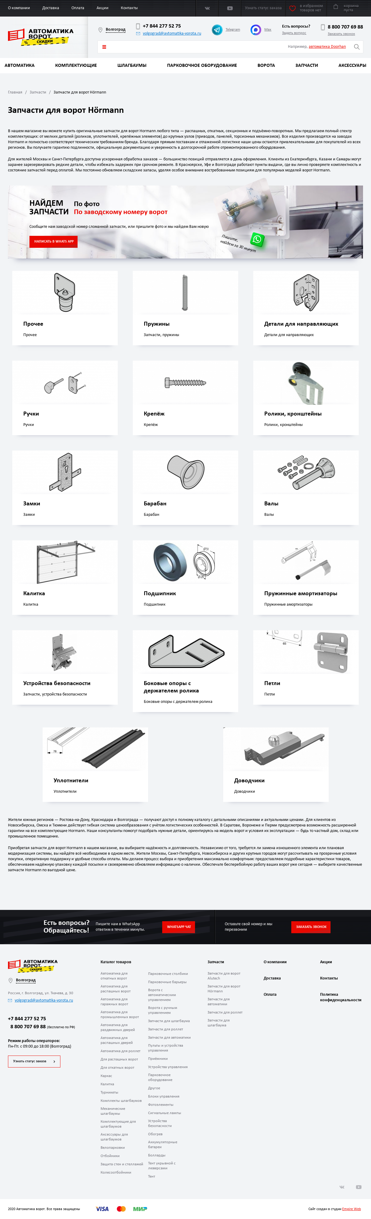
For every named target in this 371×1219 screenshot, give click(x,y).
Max (261, 30)
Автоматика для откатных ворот (114, 976)
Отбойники (110, 1156)
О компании (19, 8)
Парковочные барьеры (167, 982)
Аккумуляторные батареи (162, 1144)
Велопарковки (113, 1148)
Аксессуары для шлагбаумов (114, 1137)
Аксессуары (352, 65)
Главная (15, 92)
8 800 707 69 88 (342, 27)
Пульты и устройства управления (165, 1048)
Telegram (226, 30)
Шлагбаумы (132, 65)
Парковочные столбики (168, 974)
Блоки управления (163, 1096)
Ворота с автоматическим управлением (162, 995)
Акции (103, 8)
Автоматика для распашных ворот (116, 988)
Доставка (50, 8)
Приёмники (158, 1059)
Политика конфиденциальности (340, 997)
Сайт (312, 1209)
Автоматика (20, 65)
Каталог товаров (104, 47)
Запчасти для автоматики (169, 1038)
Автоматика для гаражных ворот (114, 1001)
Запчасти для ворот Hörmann (224, 988)
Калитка (107, 1084)
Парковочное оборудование (202, 65)
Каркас (106, 1076)
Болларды (157, 1155)
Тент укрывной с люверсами (162, 1165)
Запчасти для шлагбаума (169, 1021)
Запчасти (307, 65)
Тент (151, 1177)
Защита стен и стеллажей (122, 1164)
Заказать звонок (341, 34)
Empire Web (351, 1209)
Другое (154, 1088)
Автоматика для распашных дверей (117, 1040)
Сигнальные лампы (164, 1113)
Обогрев (155, 1134)
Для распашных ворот (119, 1059)
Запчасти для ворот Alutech (224, 976)
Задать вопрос (294, 33)
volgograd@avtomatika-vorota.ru (168, 33)
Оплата (77, 8)
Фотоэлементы (161, 1105)
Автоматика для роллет (120, 1051)
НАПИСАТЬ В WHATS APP (54, 241)
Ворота (266, 65)
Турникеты (109, 1092)
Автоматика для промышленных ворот (120, 1014)
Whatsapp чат (179, 927)
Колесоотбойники (116, 1173)
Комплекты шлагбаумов (121, 1101)
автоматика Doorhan (327, 46)
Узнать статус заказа (29, 1061)
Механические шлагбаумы (113, 1111)
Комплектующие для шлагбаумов (118, 1124)
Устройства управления (168, 1067)
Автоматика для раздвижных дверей (118, 1027)
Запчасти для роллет (165, 1029)
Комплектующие (76, 65)
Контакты (129, 8)
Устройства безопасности (160, 1123)
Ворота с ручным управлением (162, 1010)
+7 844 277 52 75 (158, 26)
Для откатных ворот (117, 1068)
